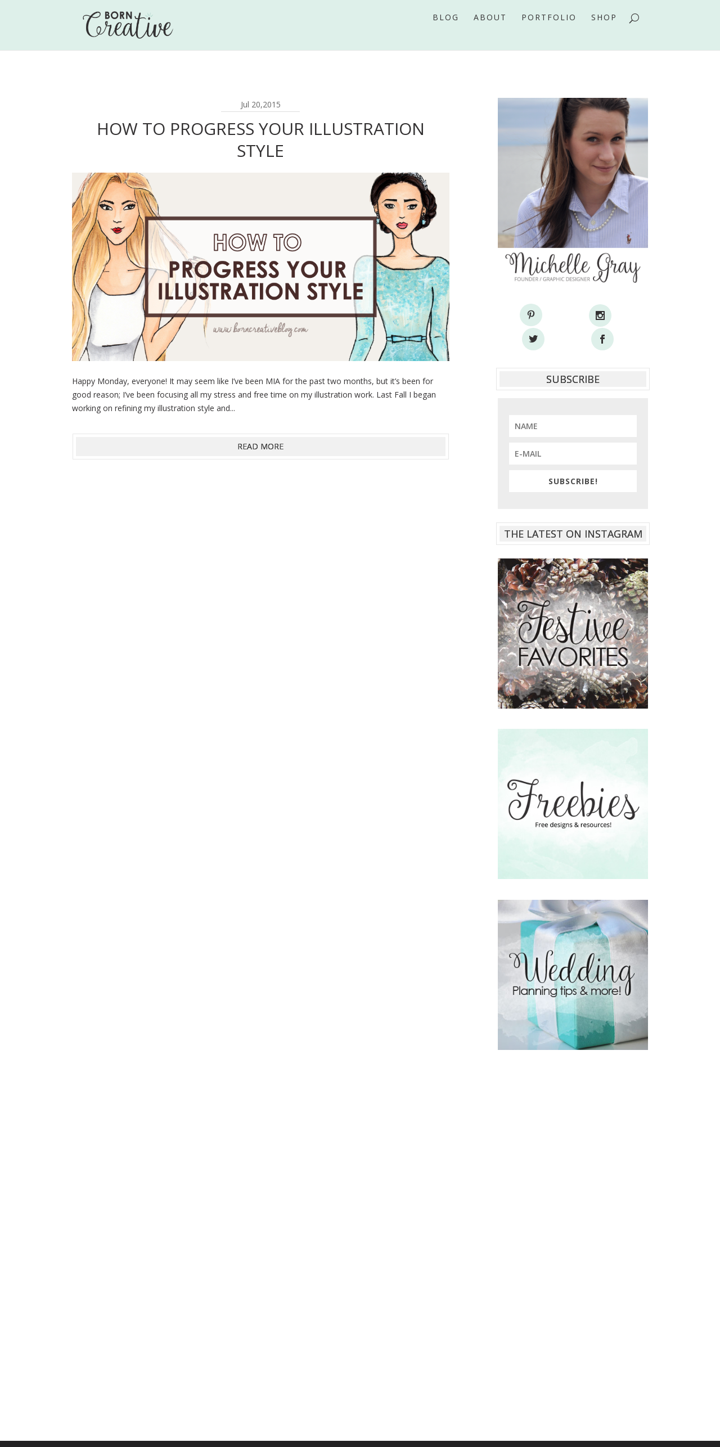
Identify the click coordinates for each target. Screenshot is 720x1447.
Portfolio (549, 33)
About (490, 33)
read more (260, 446)
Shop (604, 33)
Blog (446, 33)
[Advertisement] (573, 1215)
